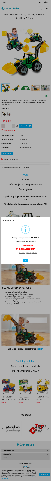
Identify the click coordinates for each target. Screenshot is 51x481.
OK (25, 260)
